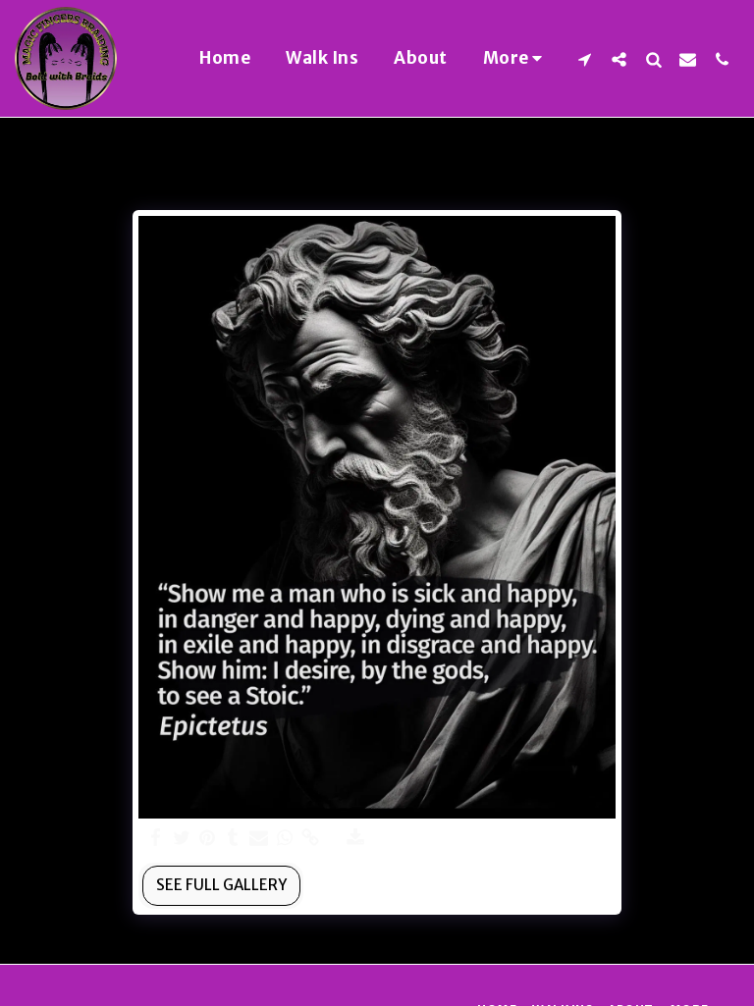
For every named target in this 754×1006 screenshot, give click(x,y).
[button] (584, 59)
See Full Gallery (221, 884)
